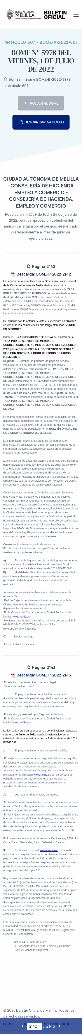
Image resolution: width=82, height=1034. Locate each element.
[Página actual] (34, 1026)
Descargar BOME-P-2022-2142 (41, 274)
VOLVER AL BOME (41, 103)
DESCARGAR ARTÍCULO (41, 122)
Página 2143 (41, 667)
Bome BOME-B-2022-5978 (48, 79)
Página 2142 (41, 266)
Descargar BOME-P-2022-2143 (41, 675)
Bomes (12, 80)
